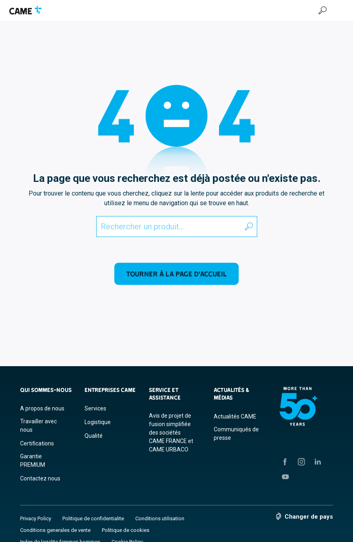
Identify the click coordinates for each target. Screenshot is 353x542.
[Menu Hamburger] (340, 10)
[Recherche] (322, 10)
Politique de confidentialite (93, 518)
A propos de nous (42, 408)
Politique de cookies (125, 530)
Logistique (98, 422)
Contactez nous (40, 478)
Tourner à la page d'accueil (176, 274)
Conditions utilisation (159, 518)
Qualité (94, 436)
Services (95, 408)
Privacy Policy (35, 518)
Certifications (37, 443)
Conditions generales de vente (55, 530)
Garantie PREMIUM (32, 460)
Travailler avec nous (38, 425)
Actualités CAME (235, 416)
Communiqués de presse (236, 433)
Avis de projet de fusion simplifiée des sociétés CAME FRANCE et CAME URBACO (171, 432)
